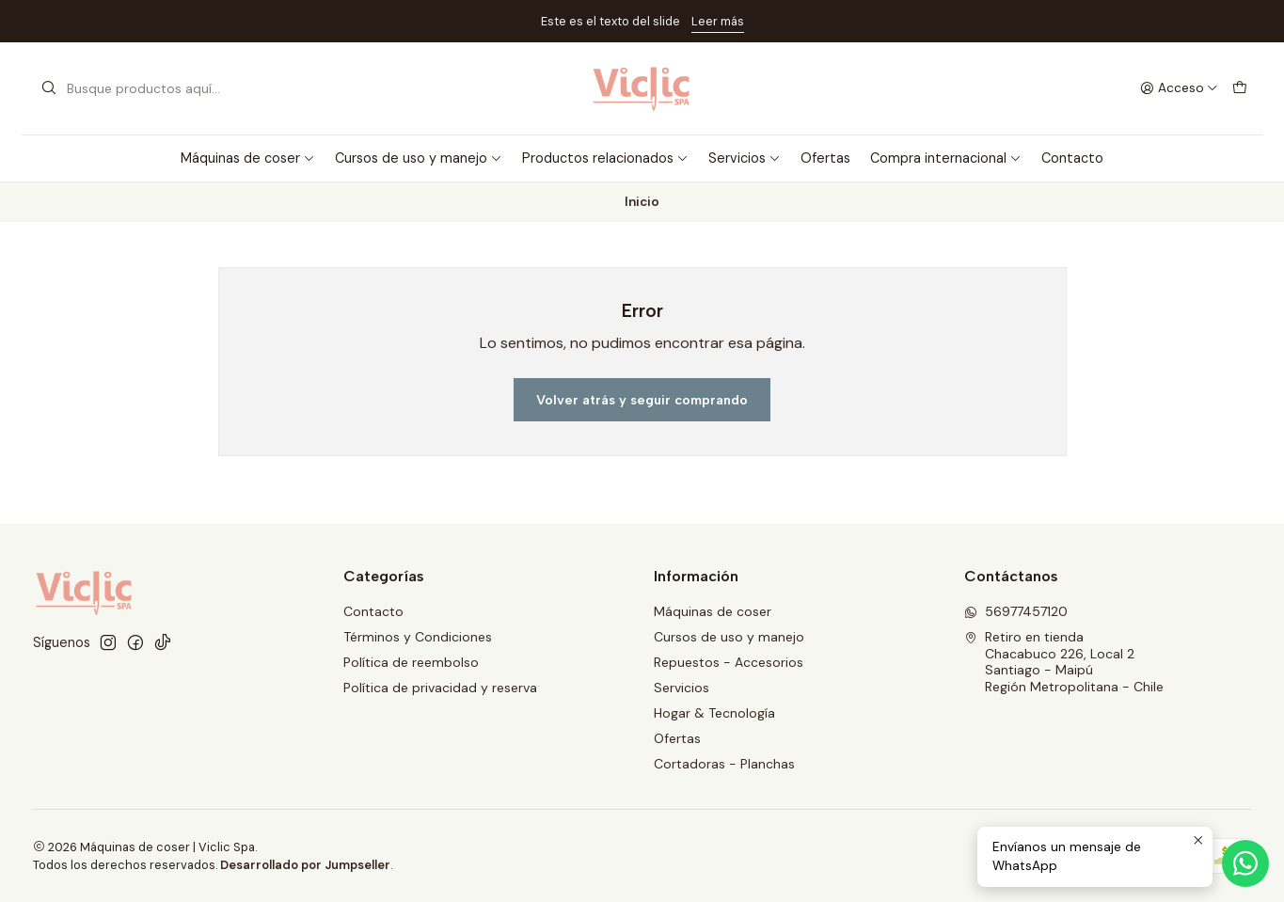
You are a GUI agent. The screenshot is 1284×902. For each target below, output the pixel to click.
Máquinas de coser (248, 158)
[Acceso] (1179, 88)
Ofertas (825, 158)
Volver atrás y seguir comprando (642, 399)
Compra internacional (946, 158)
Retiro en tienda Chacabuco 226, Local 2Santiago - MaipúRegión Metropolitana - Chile (1064, 661)
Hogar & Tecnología (714, 712)
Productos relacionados (605, 158)
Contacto (1072, 158)
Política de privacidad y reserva (440, 687)
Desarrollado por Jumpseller (305, 865)
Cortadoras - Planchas (724, 763)
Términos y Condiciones (417, 636)
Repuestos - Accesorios (728, 662)
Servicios (744, 158)
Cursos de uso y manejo (418, 158)
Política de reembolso (411, 662)
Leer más (717, 21)
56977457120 (1016, 611)
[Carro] (1240, 88)
